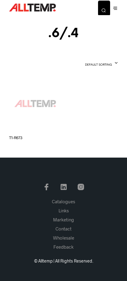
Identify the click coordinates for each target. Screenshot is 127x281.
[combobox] (90, 63)
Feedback (63, 247)
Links (64, 210)
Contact (63, 228)
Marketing (63, 219)
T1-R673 (15, 137)
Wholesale (63, 237)
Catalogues (63, 201)
